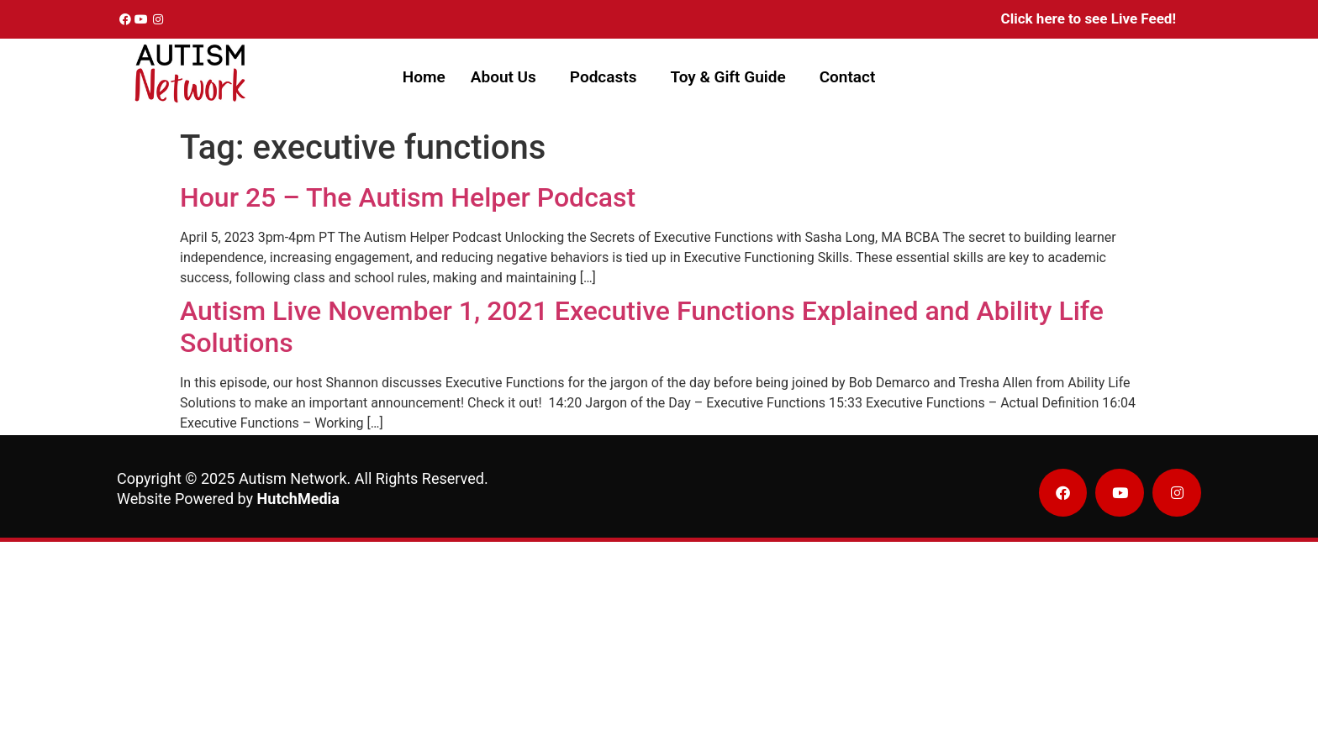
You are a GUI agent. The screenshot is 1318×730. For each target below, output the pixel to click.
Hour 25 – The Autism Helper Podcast (407, 197)
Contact (848, 77)
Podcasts (603, 77)
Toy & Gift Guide (727, 77)
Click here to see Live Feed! (1088, 18)
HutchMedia (298, 498)
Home (424, 77)
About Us (503, 77)
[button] (507, 76)
